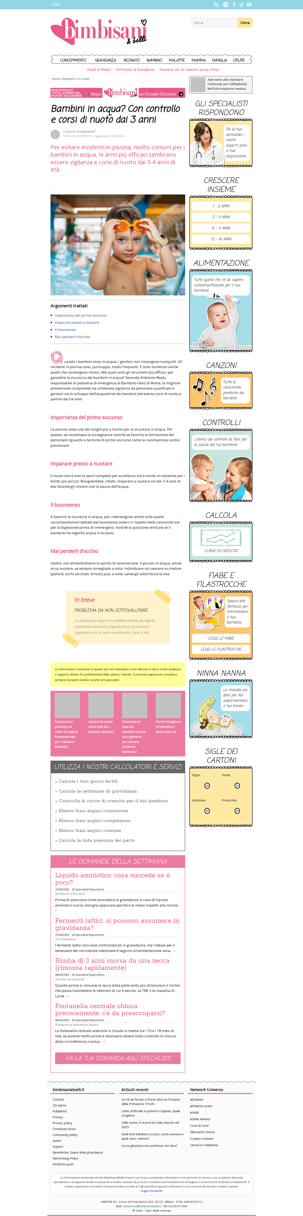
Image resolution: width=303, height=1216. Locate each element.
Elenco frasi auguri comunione (93, 811)
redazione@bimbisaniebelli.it (142, 1206)
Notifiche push (63, 1164)
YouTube (248, 4)
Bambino (154, 60)
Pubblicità (59, 1111)
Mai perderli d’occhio (72, 336)
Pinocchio (229, 801)
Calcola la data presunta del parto (97, 840)
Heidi (226, 776)
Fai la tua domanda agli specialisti (117, 1058)
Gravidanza (105, 60)
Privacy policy (62, 1123)
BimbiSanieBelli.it (98, 32)
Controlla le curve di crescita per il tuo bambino (113, 801)
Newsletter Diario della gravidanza (78, 1152)
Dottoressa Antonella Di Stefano (78, 1025)
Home (56, 79)
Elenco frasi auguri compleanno (95, 821)
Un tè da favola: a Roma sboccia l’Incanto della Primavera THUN (150, 1101)
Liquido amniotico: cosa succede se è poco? (112, 879)
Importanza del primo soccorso (81, 315)
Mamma (199, 60)
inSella (194, 1112)
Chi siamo (59, 1105)
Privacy (58, 1117)
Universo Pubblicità (204, 1145)
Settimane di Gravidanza (135, 70)
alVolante (196, 1099)
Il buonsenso (65, 329)
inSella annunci (200, 1119)
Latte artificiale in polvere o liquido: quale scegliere (150, 1113)
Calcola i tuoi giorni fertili (88, 781)
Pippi (196, 776)
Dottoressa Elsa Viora (71, 894)
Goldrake (199, 801)
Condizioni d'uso (64, 1129)
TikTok (241, 4)
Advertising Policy (65, 1158)
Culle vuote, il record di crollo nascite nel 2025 (150, 1124)
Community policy (65, 1135)
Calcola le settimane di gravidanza (98, 791)
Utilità (239, 60)
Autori (57, 1140)
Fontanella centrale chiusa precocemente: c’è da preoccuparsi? (110, 1010)
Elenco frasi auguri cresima (90, 831)
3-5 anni (83, 79)
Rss (216, 4)
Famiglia (219, 60)
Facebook (234, 4)
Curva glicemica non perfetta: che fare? (149, 1145)
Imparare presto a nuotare (77, 322)
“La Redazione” (86, 131)
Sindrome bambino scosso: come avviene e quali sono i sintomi (152, 1136)
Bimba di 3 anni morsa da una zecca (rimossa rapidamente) (112, 964)
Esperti (58, 1146)
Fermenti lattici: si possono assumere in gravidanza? (117, 924)
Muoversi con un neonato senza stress (189, 70)
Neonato (132, 60)
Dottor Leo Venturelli (71, 979)
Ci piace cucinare (202, 1138)
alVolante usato (201, 1106)
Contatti (58, 1099)
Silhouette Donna (202, 1132)
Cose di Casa (199, 1125)
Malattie (177, 60)
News (56, 4)
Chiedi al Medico (99, 70)
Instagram (225, 4)
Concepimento (73, 60)
